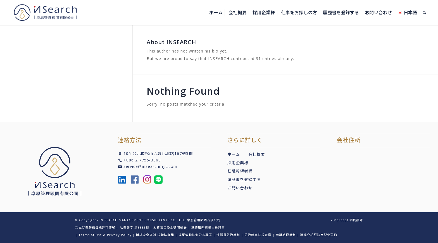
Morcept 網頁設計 (348, 220)
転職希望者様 (240, 171)
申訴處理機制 (286, 235)
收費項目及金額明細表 (170, 227)
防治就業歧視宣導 (257, 235)
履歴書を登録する (244, 179)
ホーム (233, 154)
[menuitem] (215, 12)
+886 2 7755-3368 (142, 160)
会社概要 (256, 154)
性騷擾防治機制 (228, 235)
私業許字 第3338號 (134, 227)
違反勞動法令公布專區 (195, 235)
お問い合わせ (240, 187)
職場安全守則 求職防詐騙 (155, 235)
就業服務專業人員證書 (208, 227)
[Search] (424, 12)
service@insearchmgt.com (150, 166)
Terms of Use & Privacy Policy (105, 235)
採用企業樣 (237, 162)
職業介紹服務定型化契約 (318, 235)
